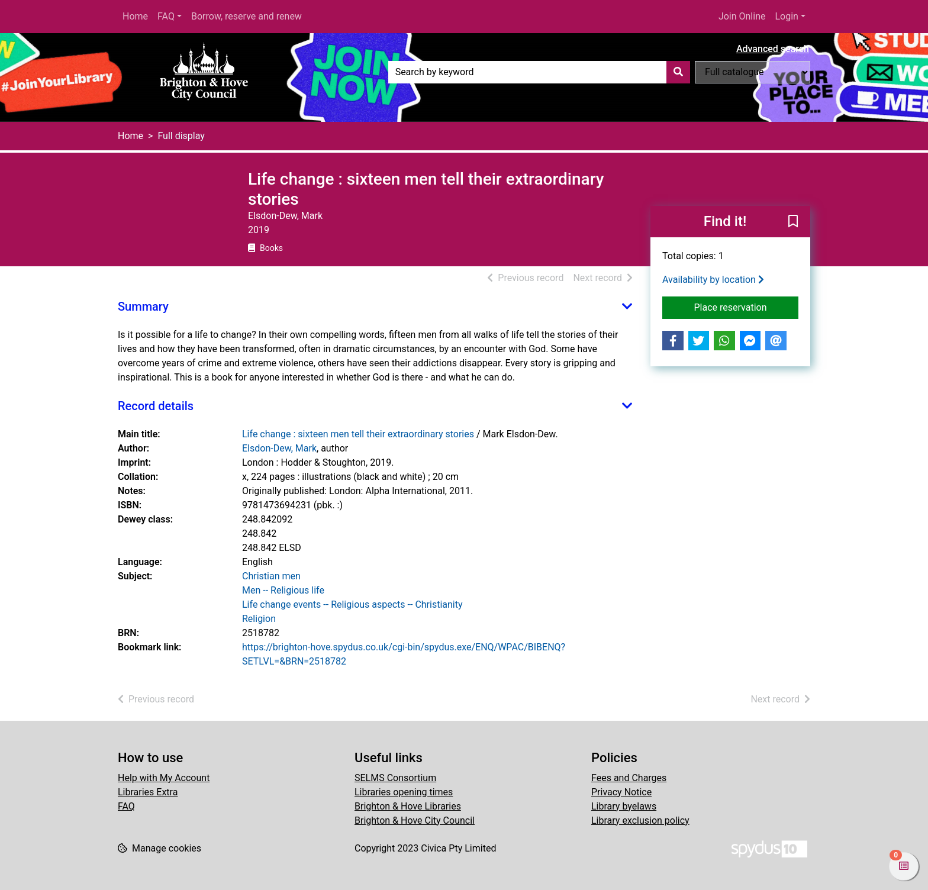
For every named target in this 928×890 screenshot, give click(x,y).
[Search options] (752, 72)
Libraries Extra (148, 792)
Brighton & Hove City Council (415, 820)
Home (135, 16)
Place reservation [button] (746, 306)
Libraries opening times (404, 792)
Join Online (742, 16)
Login (786, 16)
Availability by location (713, 279)
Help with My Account (164, 777)
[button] (793, 222)
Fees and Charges (628, 777)
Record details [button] (156, 406)
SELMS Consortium (395, 777)
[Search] (678, 72)
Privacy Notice (621, 792)
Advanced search (772, 48)
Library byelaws (623, 806)
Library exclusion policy (640, 820)
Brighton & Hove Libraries (408, 806)
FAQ (166, 16)
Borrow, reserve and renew (246, 16)
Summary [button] (143, 306)
